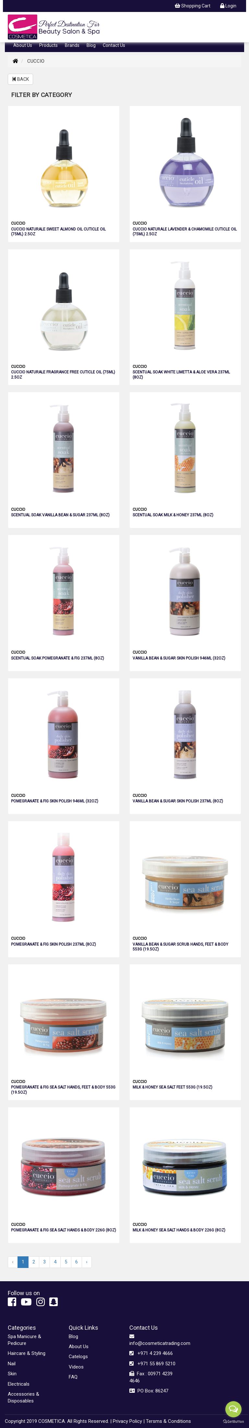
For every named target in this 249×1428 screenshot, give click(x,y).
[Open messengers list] (233, 1409)
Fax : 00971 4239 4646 (150, 1377)
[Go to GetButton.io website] (233, 1421)
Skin (12, 1374)
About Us (22, 45)
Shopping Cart (192, 5)
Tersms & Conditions (168, 1421)
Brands (72, 45)
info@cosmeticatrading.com (155, 1340)
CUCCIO (18, 223)
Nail (12, 1364)
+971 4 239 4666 (151, 1353)
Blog (91, 45)
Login (228, 5)
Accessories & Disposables (23, 1397)
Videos (76, 1367)
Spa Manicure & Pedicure (24, 1340)
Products (48, 45)
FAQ (73, 1377)
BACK (20, 79)
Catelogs (78, 1356)
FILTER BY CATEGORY (41, 95)
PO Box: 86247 (148, 1391)
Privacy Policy (127, 1421)
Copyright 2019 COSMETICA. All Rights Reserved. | (58, 1421)
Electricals (19, 1384)
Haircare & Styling (26, 1353)
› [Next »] (87, 1262)
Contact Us (114, 45)
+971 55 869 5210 (152, 1364)
